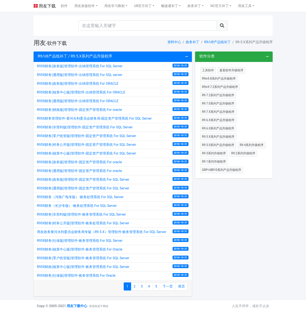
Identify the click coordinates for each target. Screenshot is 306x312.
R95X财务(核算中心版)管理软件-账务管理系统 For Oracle (112, 249)
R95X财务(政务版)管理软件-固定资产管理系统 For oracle (112, 162)
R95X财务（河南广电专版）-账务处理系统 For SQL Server (112, 197)
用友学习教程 (114, 6)
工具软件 (208, 70)
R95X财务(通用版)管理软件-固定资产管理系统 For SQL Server (112, 188)
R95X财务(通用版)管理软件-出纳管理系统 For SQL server (112, 74)
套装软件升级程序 (231, 70)
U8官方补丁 (143, 6)
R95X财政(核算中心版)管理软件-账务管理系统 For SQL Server (112, 266)
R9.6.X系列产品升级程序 (218, 120)
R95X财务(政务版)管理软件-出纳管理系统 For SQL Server (112, 66)
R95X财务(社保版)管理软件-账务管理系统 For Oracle (112, 275)
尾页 (181, 286)
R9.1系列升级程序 (214, 161)
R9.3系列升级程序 (214, 153)
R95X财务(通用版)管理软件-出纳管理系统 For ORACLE (112, 101)
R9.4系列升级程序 (252, 145)
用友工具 (245, 6)
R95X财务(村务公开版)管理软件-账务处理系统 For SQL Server (112, 223)
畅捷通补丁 (169, 6)
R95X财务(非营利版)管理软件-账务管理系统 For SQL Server (112, 214)
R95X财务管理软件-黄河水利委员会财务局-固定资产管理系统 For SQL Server (112, 118)
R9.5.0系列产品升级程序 (218, 145)
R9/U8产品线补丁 (217, 42)
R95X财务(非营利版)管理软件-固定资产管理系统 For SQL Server (112, 127)
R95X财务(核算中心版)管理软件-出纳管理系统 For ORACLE (112, 92)
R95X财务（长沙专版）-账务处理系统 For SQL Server (112, 205)
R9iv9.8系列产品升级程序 (219, 78)
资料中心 (174, 42)
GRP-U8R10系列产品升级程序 (221, 170)
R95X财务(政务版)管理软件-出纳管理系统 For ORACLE (112, 83)
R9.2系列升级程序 (243, 153)
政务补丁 (194, 6)
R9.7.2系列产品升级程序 (218, 95)
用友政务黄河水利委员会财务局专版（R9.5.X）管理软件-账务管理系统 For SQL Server (112, 231)
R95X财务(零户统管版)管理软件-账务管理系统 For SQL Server (112, 258)
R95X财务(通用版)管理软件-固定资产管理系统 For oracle (112, 170)
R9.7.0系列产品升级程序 (218, 103)
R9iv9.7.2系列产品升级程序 (220, 87)
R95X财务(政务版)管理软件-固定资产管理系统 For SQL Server (112, 179)
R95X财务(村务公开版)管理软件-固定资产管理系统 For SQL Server (112, 144)
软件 (64, 6)
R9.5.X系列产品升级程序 (218, 136)
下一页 (168, 286)
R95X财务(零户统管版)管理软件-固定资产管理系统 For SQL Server (112, 135)
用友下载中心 (77, 306)
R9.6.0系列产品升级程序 (218, 128)
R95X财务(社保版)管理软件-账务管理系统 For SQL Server (112, 240)
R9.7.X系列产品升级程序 (218, 111)
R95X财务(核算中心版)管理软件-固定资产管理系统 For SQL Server (112, 153)
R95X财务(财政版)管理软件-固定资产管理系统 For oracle (112, 109)
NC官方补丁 (219, 6)
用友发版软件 (84, 6)
